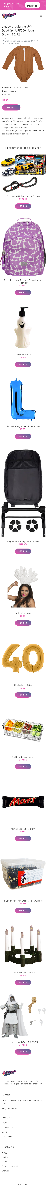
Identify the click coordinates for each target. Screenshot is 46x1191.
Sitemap (5, 1171)
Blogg (4, 1152)
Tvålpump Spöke (23, 354)
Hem (4, 38)
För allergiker (7, 1127)
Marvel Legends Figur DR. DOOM (23, 1042)
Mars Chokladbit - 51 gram (23, 829)
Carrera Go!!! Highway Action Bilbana (23, 196)
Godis (15, 87)
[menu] (41, 16)
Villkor (4, 1161)
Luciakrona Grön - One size (23, 972)
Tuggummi (23, 87)
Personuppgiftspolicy (11, 1166)
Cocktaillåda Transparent (23, 757)
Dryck (4, 1123)
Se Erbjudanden (32, 5)
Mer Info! (11, 107)
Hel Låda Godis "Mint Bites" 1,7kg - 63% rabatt (23, 901)
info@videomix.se (9, 1108)
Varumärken (7, 1136)
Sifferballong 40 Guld (23, 685)
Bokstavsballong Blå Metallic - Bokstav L (23, 426)
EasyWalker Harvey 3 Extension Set (23, 541)
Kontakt (5, 1157)
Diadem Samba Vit (23, 613)
